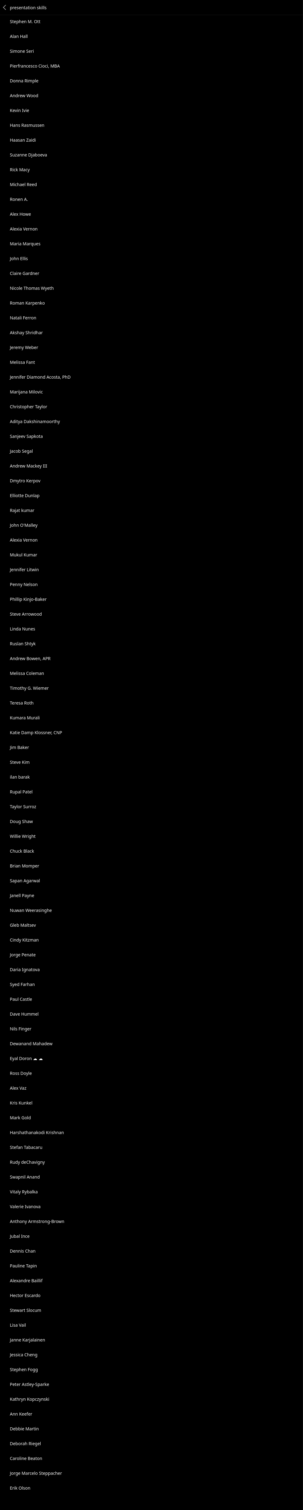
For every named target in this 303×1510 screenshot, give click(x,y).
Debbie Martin (24, 1429)
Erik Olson (20, 1488)
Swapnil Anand (25, 1177)
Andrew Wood (24, 95)
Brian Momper (24, 866)
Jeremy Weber (24, 347)
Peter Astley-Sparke (29, 1384)
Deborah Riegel (25, 1443)
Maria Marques (25, 244)
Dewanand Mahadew (31, 1043)
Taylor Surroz (23, 806)
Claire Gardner (24, 273)
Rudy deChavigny (27, 1162)
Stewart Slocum (25, 1310)
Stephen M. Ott (25, 21)
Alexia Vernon (24, 229)
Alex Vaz (18, 1088)
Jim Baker (19, 747)
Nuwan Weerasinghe (31, 910)
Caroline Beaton (26, 1458)
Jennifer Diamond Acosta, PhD (40, 377)
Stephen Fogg (24, 1369)
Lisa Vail (18, 1325)
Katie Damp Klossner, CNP (36, 732)
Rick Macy (20, 170)
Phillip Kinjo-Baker (28, 599)
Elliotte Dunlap (24, 495)
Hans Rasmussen (27, 125)
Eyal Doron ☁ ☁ (26, 1058)
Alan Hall (19, 36)
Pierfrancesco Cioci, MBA (35, 66)
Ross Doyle (21, 1073)
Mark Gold (20, 1118)
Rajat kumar (22, 510)
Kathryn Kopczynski (29, 1399)
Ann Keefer (21, 1414)
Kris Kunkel (21, 1103)
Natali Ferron (23, 318)
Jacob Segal (21, 451)
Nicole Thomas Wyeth (32, 288)
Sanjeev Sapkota (26, 436)
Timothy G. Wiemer (29, 688)
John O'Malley (24, 525)
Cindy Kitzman (24, 940)
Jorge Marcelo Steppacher (36, 1473)
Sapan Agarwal (25, 881)
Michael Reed (23, 184)
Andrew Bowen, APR (30, 658)
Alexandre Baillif (26, 1280)
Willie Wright (23, 836)
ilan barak (20, 777)
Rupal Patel (21, 792)
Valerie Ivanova (25, 1206)
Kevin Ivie (19, 110)
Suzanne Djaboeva (28, 155)
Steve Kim (20, 762)
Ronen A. (19, 199)
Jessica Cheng (24, 1355)
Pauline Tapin (23, 1266)
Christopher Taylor (28, 407)
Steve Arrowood (26, 614)
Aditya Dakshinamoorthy (35, 421)
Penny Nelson (24, 584)
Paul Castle (21, 999)
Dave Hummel (24, 1014)
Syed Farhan (22, 984)
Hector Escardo (25, 1295)
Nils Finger (20, 1029)
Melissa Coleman (27, 673)
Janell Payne (22, 895)
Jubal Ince (20, 1236)
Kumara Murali (25, 718)
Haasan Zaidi (23, 140)
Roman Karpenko (27, 303)
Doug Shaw (21, 821)
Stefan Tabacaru (26, 1147)
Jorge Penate (23, 955)
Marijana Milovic (26, 392)
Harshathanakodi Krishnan (37, 1132)
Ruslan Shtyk (23, 644)
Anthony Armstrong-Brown (37, 1221)
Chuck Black (22, 851)
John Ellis (19, 258)
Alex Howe (20, 214)
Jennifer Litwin (24, 569)
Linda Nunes (22, 629)
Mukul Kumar (23, 555)
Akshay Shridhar (26, 332)
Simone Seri (22, 51)
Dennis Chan (22, 1251)
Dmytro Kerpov (25, 481)
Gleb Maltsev (23, 925)
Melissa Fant (22, 362)
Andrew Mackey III (28, 466)
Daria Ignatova (25, 969)
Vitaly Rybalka (24, 1192)
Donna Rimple (24, 81)
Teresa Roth (22, 703)
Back (5, 7)
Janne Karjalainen (27, 1340)
